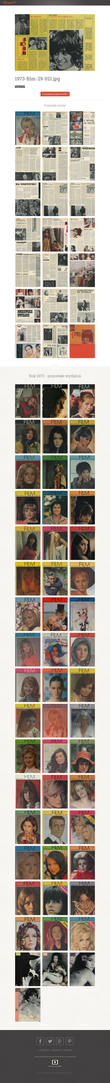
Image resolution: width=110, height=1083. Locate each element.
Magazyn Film (20, 87)
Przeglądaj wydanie (55, 94)
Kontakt (68, 1050)
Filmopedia (11, 3)
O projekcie (43, 1050)
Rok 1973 (36, 375)
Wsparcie (56, 1050)
